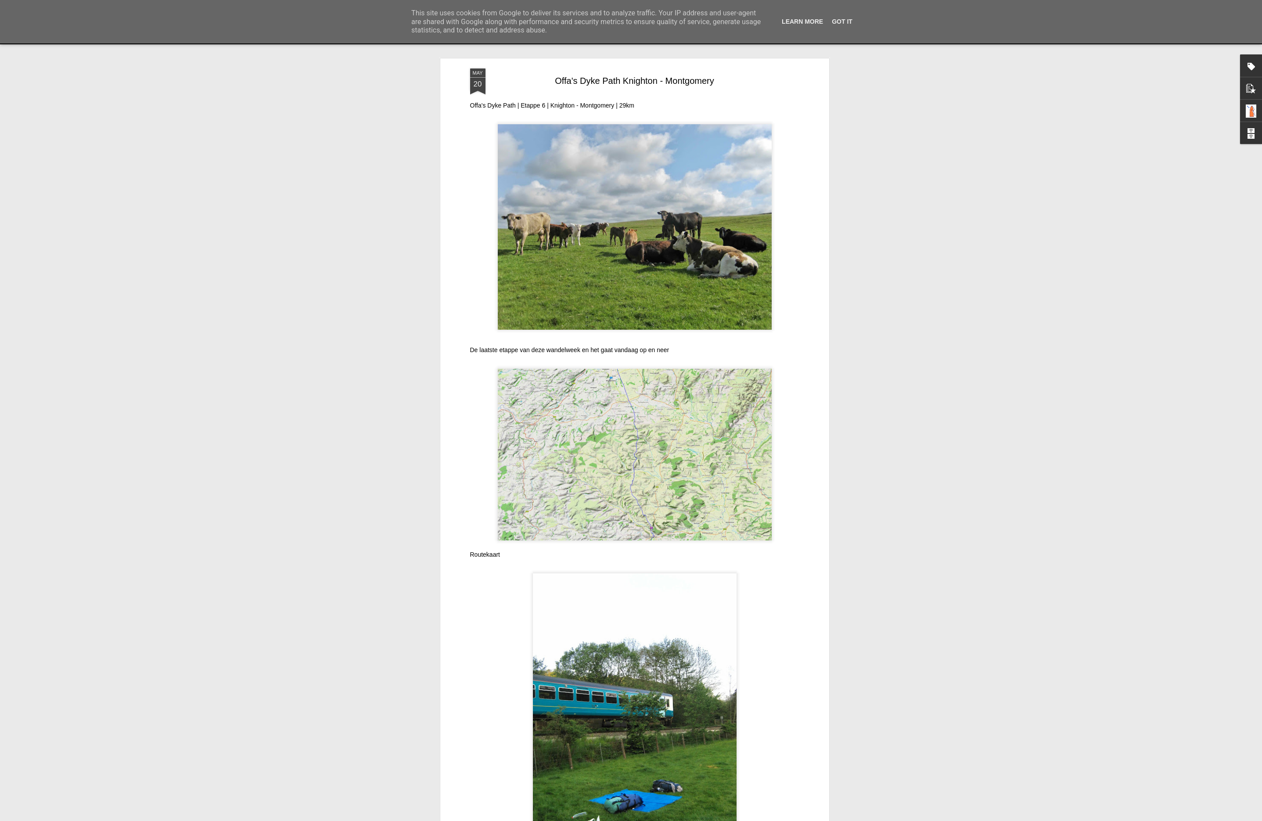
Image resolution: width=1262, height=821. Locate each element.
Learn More (802, 21)
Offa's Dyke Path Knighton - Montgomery (634, 81)
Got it (842, 21)
